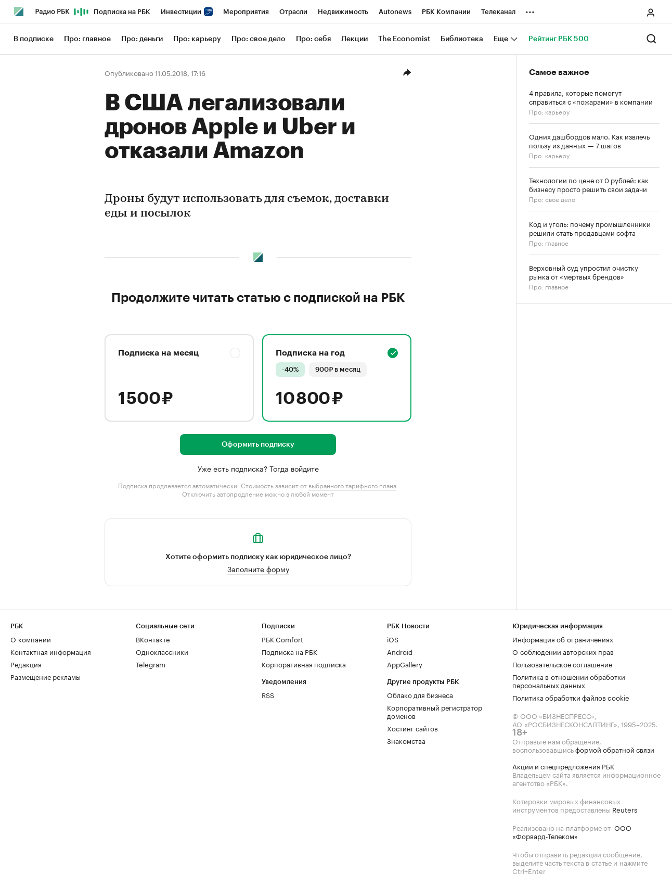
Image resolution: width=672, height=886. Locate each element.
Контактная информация (50, 651)
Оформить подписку (258, 444)
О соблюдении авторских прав (563, 651)
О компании (30, 639)
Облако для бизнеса (420, 694)
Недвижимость (343, 11)
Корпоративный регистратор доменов (434, 711)
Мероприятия (246, 11)
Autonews (395, 11)
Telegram (150, 664)
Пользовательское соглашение (562, 664)
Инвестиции (187, 11)
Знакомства (406, 740)
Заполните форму (258, 568)
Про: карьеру (549, 111)
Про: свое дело (552, 199)
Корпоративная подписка (304, 664)
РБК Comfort (282, 639)
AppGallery (404, 664)
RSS (268, 694)
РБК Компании (446, 11)
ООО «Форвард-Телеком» (571, 831)
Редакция (26, 664)
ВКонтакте (153, 639)
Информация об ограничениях (562, 639)
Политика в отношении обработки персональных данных (568, 680)
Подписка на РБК (122, 11)
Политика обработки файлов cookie (570, 697)
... (530, 10)
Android (399, 651)
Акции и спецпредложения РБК (563, 766)
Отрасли (293, 11)
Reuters (624, 809)
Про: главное (548, 242)
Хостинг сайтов (412, 728)
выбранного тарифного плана (352, 485)
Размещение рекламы (45, 676)
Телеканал (498, 11)
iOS (392, 639)
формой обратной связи (614, 749)
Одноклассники (162, 651)
